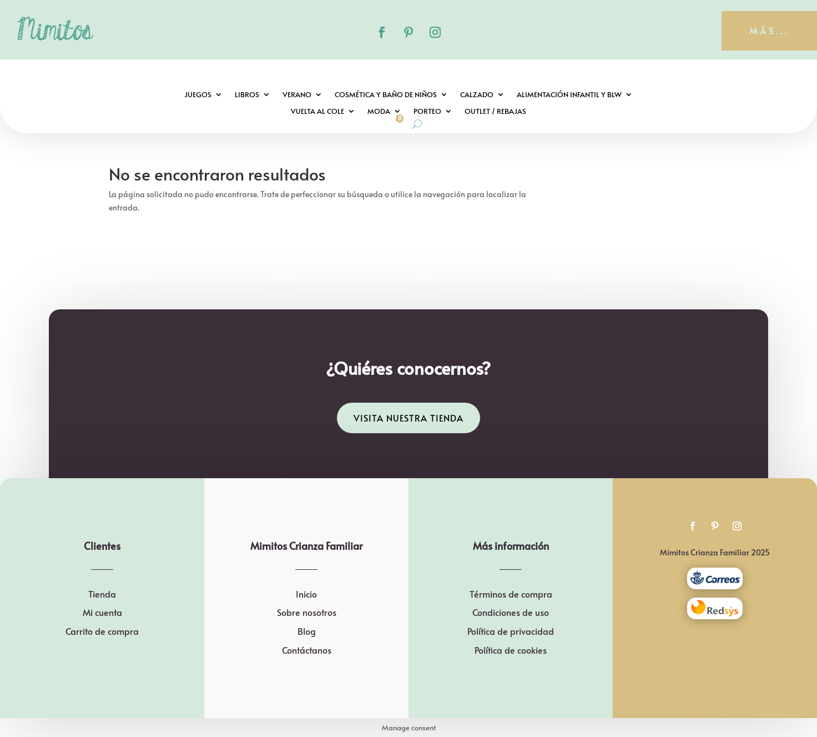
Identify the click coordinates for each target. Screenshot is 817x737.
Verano (297, 95)
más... (769, 30)
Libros (247, 95)
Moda (378, 111)
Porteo (427, 111)
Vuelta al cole (317, 111)
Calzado (476, 95)
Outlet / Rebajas (495, 111)
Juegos (197, 95)
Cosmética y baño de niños (386, 95)
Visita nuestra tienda (408, 418)
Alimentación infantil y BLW (569, 95)
